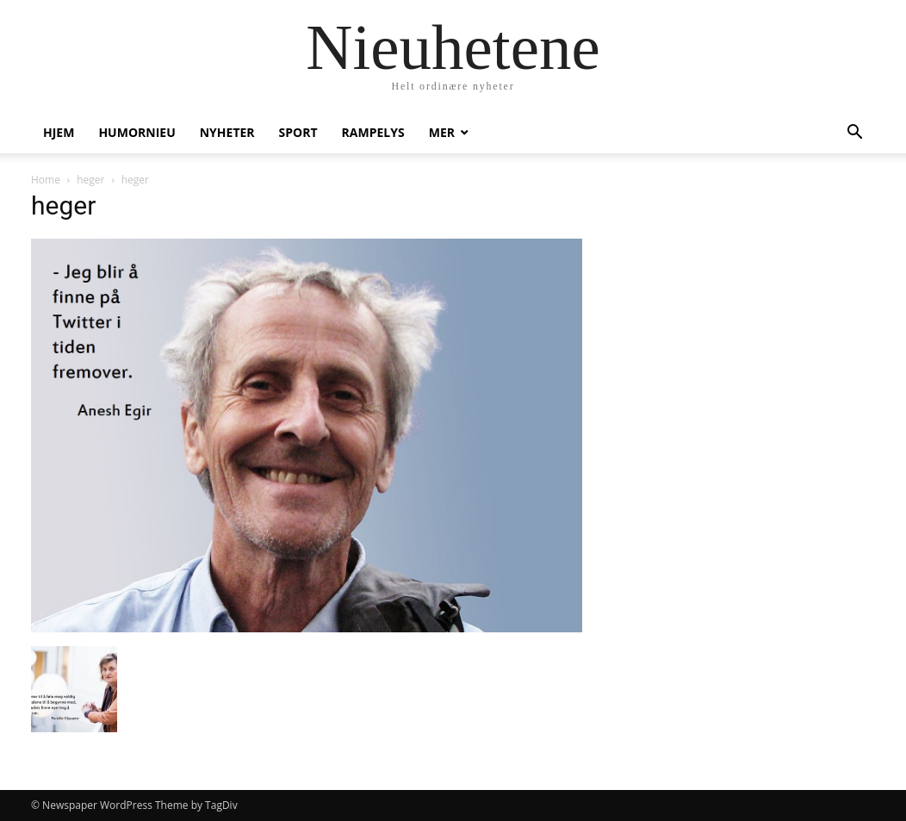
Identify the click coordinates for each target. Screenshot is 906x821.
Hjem (58, 132)
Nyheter (227, 132)
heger (90, 179)
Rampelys (373, 132)
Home (45, 179)
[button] (854, 134)
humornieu (136, 132)
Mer (442, 132)
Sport (298, 132)
